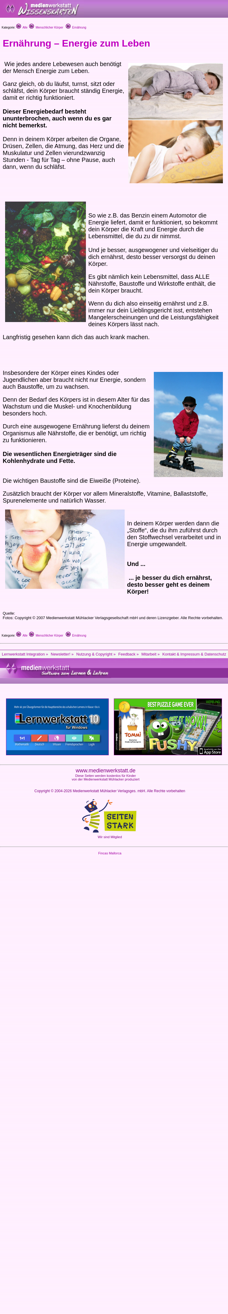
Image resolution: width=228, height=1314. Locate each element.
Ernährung (76, 27)
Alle (22, 27)
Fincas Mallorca (109, 853)
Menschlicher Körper (46, 27)
